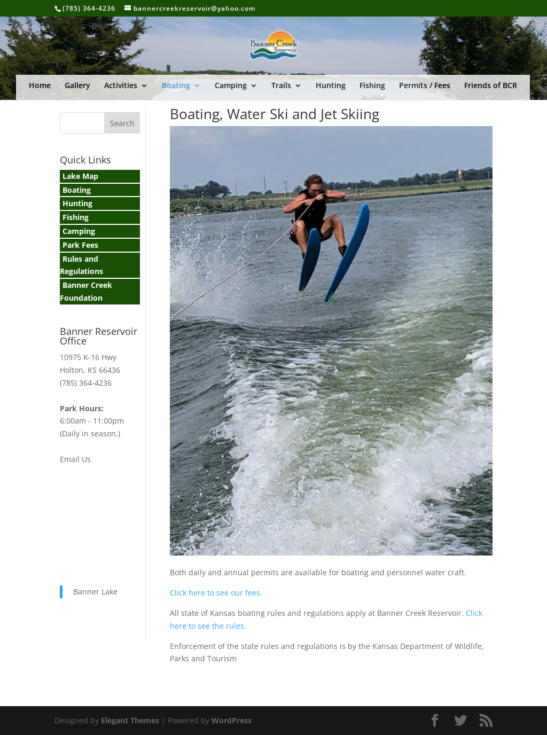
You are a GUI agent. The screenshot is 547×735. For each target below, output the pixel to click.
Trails (281, 86)
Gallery (77, 86)
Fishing (372, 86)
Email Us (75, 459)
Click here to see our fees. (216, 593)
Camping (231, 86)
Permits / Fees (424, 86)
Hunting (331, 86)
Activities (120, 86)
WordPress (232, 720)
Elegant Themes (130, 720)
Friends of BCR (490, 86)
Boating (176, 86)
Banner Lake (95, 592)
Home (40, 86)
